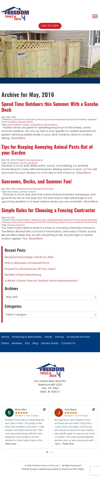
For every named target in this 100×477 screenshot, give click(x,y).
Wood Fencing (20, 225)
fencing (24, 163)
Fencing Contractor (16, 228)
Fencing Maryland (35, 160)
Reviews (17, 346)
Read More (18, 138)
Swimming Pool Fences (46, 222)
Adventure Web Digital (73, 471)
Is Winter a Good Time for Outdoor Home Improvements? (41, 283)
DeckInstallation (15, 125)
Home (5, 339)
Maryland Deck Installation (15, 122)
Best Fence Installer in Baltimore (27, 220)
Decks (48, 339)
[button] (47, 454)
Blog (46, 220)
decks (16, 192)
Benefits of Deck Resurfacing (23, 277)
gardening (34, 163)
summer (24, 192)
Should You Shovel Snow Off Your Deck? (30, 271)
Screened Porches (78, 339)
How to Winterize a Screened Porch (27, 265)
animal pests (13, 163)
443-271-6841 (50, 26)
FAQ (27, 346)
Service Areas (49, 346)
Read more (10, 446)
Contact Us (68, 346)
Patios (5, 346)
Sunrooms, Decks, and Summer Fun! (36, 182)
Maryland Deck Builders (81, 120)
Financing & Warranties (27, 339)
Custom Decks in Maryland (25, 120)
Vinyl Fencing (64, 222)
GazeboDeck (38, 125)
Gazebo (27, 125)
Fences (59, 339)
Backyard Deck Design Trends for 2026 (29, 259)
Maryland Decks (37, 122)
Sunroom (33, 192)
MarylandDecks (53, 125)
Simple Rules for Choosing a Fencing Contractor (48, 210)
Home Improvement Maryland (54, 120)
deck (9, 192)
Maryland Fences (76, 220)
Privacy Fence (27, 222)
